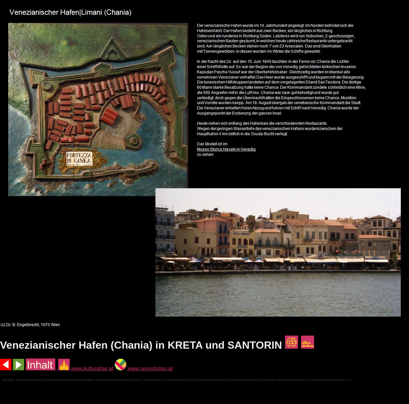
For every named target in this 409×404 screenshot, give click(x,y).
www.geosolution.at (144, 368)
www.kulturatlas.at (85, 368)
